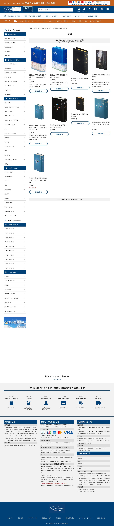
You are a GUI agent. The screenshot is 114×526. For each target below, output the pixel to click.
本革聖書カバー (9, 68)
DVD (6, 151)
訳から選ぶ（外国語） (10, 42)
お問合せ (7, 285)
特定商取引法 (70, 518)
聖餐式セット (60, 21)
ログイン (10, 518)
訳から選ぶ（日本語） (10, 38)
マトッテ (22, 21)
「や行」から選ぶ (10, 259)
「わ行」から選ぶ (10, 268)
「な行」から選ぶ (10, 246)
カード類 (7, 142)
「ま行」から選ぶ (10, 255)
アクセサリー (39, 21)
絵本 (67, 21)
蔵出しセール (75, 21)
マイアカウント (32, 518)
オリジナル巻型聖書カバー (11, 64)
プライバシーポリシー (85, 518)
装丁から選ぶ (8, 51)
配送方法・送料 (46, 518)
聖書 (65, 28)
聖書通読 (7, 198)
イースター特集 (8, 172)
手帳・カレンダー (9, 211)
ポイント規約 (8, 289)
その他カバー (8, 94)
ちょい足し (84, 21)
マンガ (6, 181)
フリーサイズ (8, 77)
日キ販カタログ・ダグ (10, 307)
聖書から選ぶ (8, 56)
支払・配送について (10, 280)
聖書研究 (7, 194)
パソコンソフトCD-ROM (11, 159)
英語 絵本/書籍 (8, 202)
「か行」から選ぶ (10, 233)
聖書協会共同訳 (57, 28)
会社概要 (7, 276)
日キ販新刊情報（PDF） (11, 311)
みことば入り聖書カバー (11, 72)
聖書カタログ (8, 302)
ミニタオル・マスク (10, 124)
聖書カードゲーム (9, 116)
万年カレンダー (9, 111)
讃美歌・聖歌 (8, 189)
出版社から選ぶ (92, 16)
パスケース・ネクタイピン (11, 120)
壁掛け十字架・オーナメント (12, 107)
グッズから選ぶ (66, 16)
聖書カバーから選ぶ (52, 16)
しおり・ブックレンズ (10, 133)
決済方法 (58, 518)
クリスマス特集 (9, 207)
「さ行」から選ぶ (10, 237)
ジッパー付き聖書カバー (11, 81)
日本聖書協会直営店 (10, 293)
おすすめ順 (69, 40)
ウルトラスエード (9, 86)
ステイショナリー (9, 146)
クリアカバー (8, 90)
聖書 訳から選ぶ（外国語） (33, 16)
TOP (30, 28)
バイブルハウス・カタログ (11, 298)
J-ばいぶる (30, 21)
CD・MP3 (7, 155)
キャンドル (7, 102)
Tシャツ (7, 129)
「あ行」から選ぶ (10, 228)
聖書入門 (99, 21)
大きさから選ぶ (9, 47)
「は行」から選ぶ (10, 250)
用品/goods (8, 164)
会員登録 (20, 518)
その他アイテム (79, 16)
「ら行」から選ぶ (10, 263)
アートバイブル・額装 (10, 216)
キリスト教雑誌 (50, 21)
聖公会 (92, 21)
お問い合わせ (101, 518)
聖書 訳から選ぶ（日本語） (12, 16)
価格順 (77, 40)
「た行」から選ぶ (10, 242)
